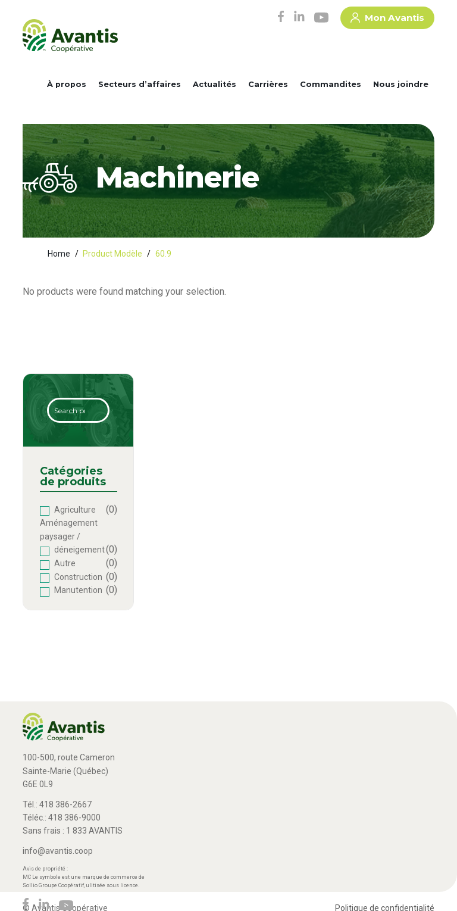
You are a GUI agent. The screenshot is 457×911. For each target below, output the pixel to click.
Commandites (330, 84)
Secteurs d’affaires (139, 84)
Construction (78, 577)
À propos (66, 84)
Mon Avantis (387, 19)
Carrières (268, 84)
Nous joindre (400, 84)
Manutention (78, 590)
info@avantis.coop (58, 851)
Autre (65, 563)
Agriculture (75, 509)
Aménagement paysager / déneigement (72, 536)
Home (59, 253)
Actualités (214, 84)
